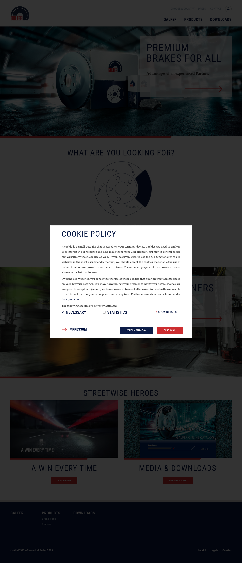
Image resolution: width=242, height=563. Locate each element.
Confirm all (170, 330)
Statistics (117, 312)
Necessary (76, 312)
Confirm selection (136, 330)
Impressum (78, 329)
